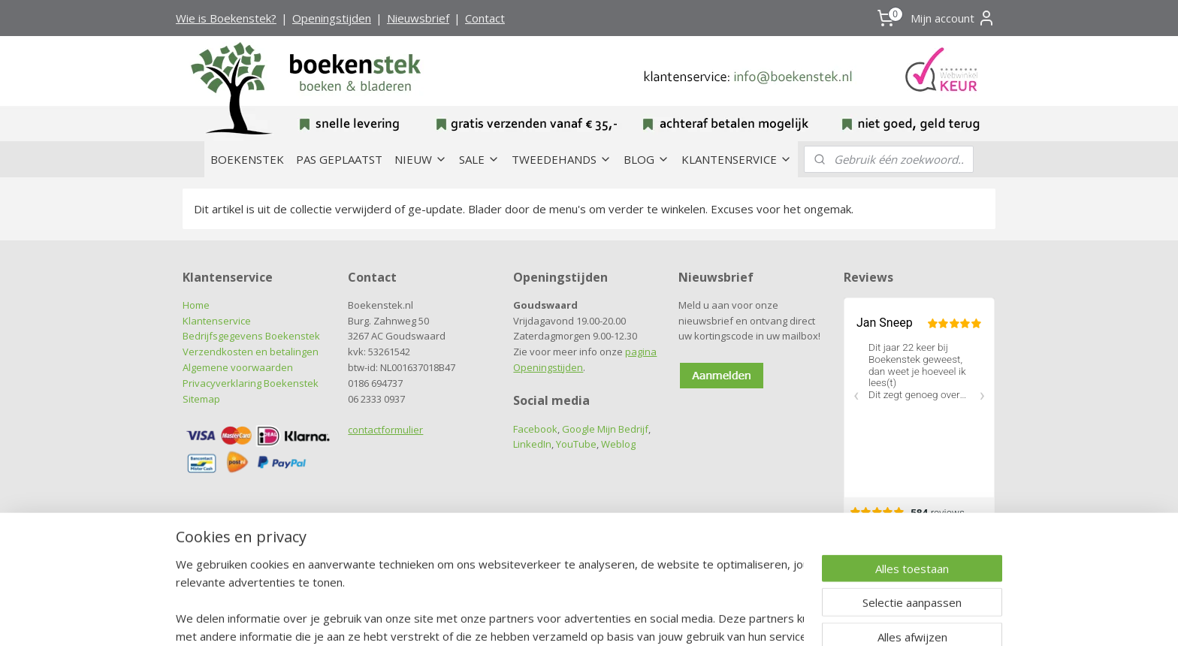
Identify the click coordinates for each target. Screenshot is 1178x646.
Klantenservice (217, 321)
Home (196, 305)
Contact (485, 18)
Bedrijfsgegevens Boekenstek (251, 336)
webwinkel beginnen (617, 615)
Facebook (535, 429)
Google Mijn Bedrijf (605, 429)
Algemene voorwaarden (238, 367)
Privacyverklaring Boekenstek (251, 383)
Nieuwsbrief (418, 18)
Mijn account (953, 18)
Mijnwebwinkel (747, 615)
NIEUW (420, 159)
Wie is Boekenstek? (226, 18)
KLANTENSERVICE (736, 159)
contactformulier (385, 429)
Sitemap (201, 399)
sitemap (528, 615)
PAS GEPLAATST (339, 159)
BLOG (646, 159)
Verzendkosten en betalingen (251, 351)
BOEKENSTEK (247, 159)
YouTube (576, 444)
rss (559, 615)
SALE (479, 159)
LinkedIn (532, 444)
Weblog (618, 444)
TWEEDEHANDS (562, 159)
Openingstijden (331, 18)
